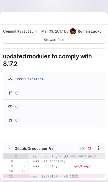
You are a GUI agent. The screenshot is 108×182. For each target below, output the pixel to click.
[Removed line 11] (9, 176)
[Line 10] (9, 171)
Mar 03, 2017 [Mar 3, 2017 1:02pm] (52, 31)
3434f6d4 (35, 79)
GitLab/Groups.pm (30, 148)
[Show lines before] (15, 156)
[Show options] (99, 148)
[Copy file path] (51, 148)
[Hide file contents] (9, 148)
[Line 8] (9, 161)
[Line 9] (9, 166)
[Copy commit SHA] (37, 32)
